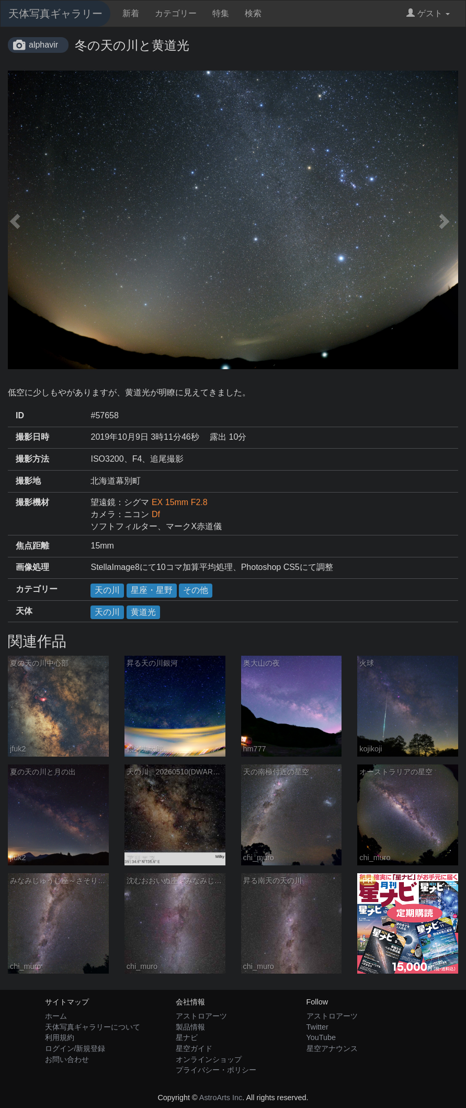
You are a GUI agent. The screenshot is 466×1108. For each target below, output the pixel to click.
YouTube (321, 1037)
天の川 (107, 590)
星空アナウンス (332, 1048)
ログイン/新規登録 (75, 1048)
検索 (253, 13)
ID (20, 415)
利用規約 (59, 1037)
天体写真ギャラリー (55, 13)
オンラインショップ (209, 1059)
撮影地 (28, 480)
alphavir (43, 44)
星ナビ (187, 1037)
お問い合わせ (67, 1059)
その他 (195, 590)
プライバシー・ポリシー (216, 1070)
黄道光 (143, 612)
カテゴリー (176, 13)
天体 (24, 611)
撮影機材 (32, 502)
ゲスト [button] (428, 13)
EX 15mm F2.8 (180, 502)
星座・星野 (152, 590)
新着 (130, 13)
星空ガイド (194, 1048)
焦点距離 (32, 545)
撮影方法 (32, 458)
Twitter (317, 1027)
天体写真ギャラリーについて (92, 1027)
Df (156, 514)
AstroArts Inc (220, 1097)
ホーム (56, 1016)
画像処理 (32, 567)
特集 (220, 13)
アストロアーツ (201, 1016)
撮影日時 (32, 436)
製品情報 (190, 1027)
